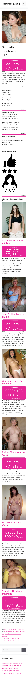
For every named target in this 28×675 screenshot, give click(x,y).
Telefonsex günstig (11, 3)
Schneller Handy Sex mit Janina (11, 673)
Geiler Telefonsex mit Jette (10, 668)
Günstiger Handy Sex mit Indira (13, 382)
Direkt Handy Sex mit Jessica (10, 671)
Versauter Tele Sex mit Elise (12, 641)
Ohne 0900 (20, 629)
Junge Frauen (13, 629)
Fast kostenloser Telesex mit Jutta (12, 663)
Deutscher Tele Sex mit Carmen (13, 524)
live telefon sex (9, 634)
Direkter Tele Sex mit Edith (12, 638)
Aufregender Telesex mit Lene (12, 241)
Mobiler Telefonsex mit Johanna (11, 665)
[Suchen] (24, 650)
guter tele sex (8, 631)
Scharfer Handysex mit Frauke (13, 315)
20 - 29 (6, 629)
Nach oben (23, 87)
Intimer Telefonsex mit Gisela (13, 453)
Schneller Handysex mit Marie (12, 592)
